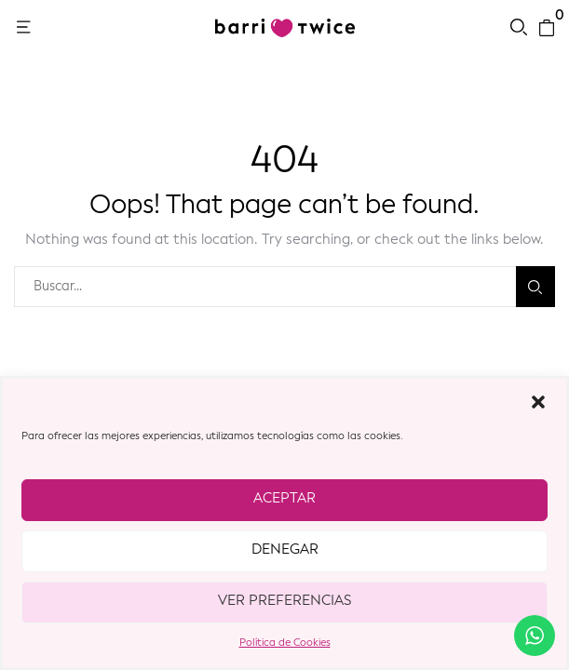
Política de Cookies (285, 643)
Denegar (284, 550)
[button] (538, 402)
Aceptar (284, 499)
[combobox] (265, 286)
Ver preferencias (284, 602)
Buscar (535, 287)
